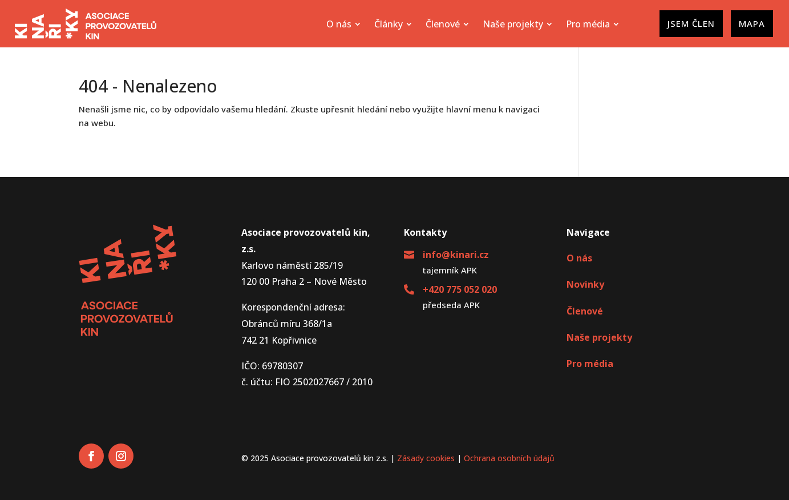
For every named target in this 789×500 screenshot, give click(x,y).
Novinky (585, 284)
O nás (579, 258)
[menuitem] (343, 24)
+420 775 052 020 (460, 289)
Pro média (590, 363)
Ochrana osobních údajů (509, 458)
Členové (585, 311)
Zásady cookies (426, 458)
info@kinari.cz (456, 254)
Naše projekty (599, 337)
